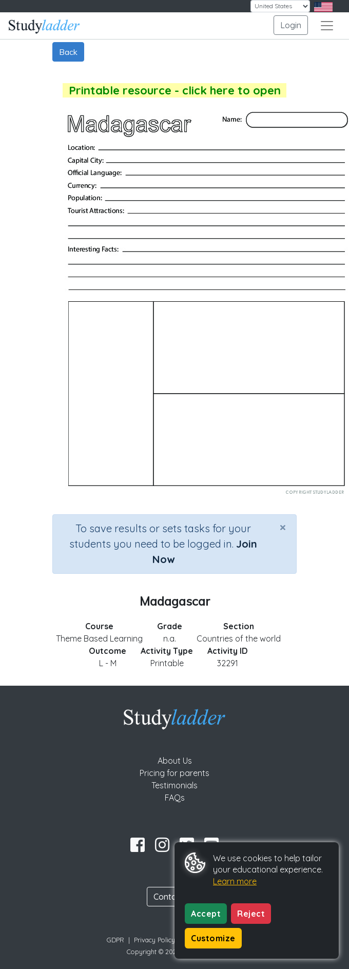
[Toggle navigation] (327, 25)
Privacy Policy (154, 940)
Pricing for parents (174, 773)
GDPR (115, 940)
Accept (206, 913)
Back (68, 52)
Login (290, 25)
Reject (251, 913)
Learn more (235, 881)
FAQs (175, 797)
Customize (213, 938)
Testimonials (174, 785)
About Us (175, 760)
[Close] (282, 527)
